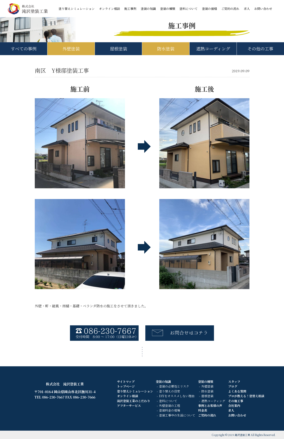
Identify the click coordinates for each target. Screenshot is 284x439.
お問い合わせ (263, 8)
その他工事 (235, 401)
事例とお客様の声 (210, 405)
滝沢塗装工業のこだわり (133, 401)
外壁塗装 (71, 48)
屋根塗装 (118, 48)
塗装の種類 (167, 8)
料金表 (202, 410)
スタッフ (234, 381)
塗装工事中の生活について (177, 415)
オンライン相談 (109, 8)
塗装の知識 (148, 8)
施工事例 (130, 8)
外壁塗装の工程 (169, 405)
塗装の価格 (209, 8)
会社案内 (234, 405)
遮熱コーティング (213, 401)
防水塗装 (165, 48)
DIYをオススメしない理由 (176, 396)
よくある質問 (237, 391)
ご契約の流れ (230, 8)
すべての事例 (23, 48)
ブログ (232, 386)
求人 (247, 8)
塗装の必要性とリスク (174, 386)
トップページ (126, 386)
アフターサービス (129, 405)
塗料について (188, 8)
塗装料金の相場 (169, 410)
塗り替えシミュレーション (77, 8)
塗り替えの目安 (169, 391)
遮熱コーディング (213, 48)
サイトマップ (126, 381)
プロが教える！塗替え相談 (246, 396)
